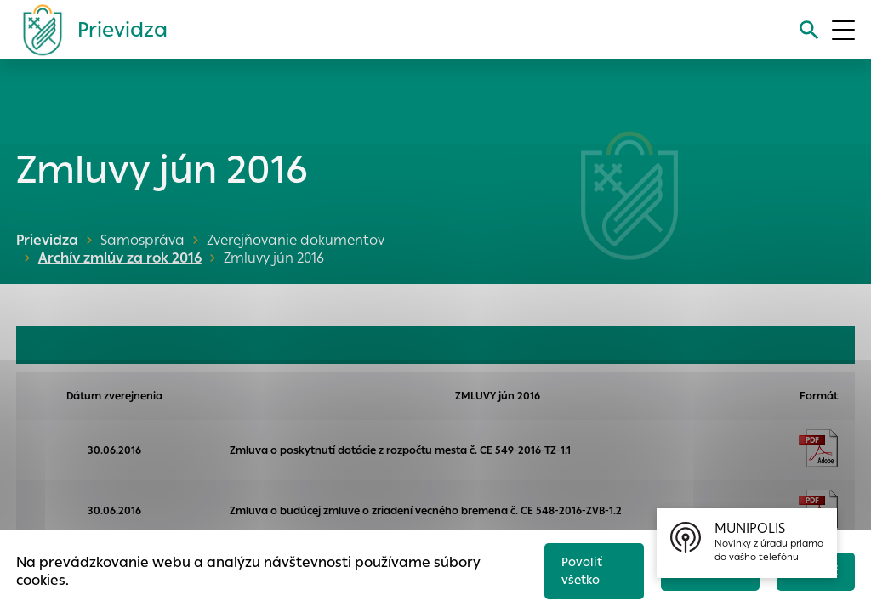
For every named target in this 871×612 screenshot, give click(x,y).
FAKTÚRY (524, 345)
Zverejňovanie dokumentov (295, 240)
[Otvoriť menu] (843, 30)
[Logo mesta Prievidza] (88, 30)
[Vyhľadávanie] (807, 30)
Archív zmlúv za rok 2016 (116, 258)
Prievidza (47, 240)
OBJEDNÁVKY (70, 345)
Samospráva (142, 240)
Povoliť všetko (573, 567)
